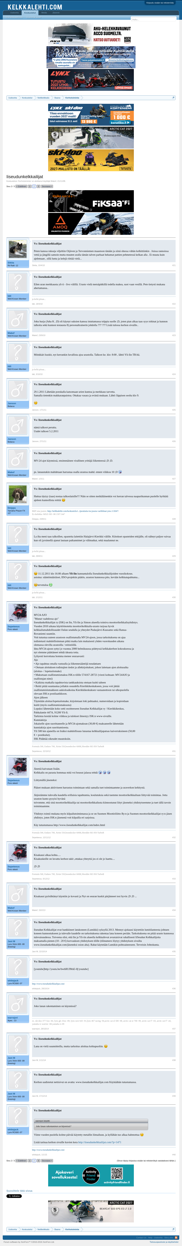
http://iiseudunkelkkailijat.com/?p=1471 (99, 1142)
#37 (174, 1029)
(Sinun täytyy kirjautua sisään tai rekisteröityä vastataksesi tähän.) (146, 1161)
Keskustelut (30, 13)
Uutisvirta (14, 13)
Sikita (11, 262)
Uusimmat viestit (33, 17)
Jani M (11, 941)
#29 (174, 556)
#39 (174, 1096)
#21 (174, 265)
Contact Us (141, 1237)
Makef (53, 181)
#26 (174, 441)
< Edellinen (21, 186)
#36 (174, 988)
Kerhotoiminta (24, 181)
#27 (174, 479)
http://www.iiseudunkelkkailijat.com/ (48, 984)
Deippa (12, 508)
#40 (174, 1155)
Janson (12, 403)
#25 (174, 410)
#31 (174, 751)
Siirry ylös (168, 1237)
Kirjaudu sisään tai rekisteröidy (160, 3)
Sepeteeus (14, 626)
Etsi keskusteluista (14, 17)
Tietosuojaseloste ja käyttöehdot (164, 1242)
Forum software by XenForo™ (29, 1242)
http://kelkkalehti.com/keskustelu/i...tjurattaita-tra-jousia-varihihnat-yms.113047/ (83, 511)
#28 (174, 519)
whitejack (13, 980)
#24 (174, 374)
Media (44, 13)
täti (9, 296)
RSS (176, 1237)
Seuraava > (47, 186)
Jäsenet (56, 13)
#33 (174, 879)
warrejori (13, 1017)
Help (150, 1237)
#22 (174, 304)
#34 (174, 910)
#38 (174, 1060)
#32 (174, 837)
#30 (174, 597)
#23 (174, 335)
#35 (174, 951)
